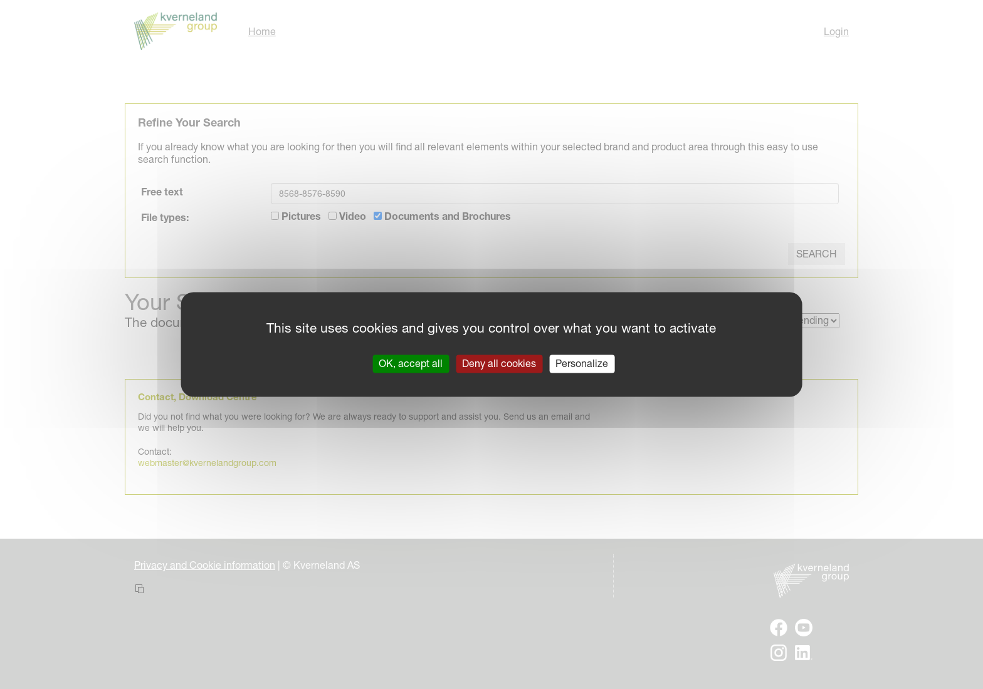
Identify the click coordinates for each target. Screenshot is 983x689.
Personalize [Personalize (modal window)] (581, 363)
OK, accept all (411, 363)
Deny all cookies (499, 363)
